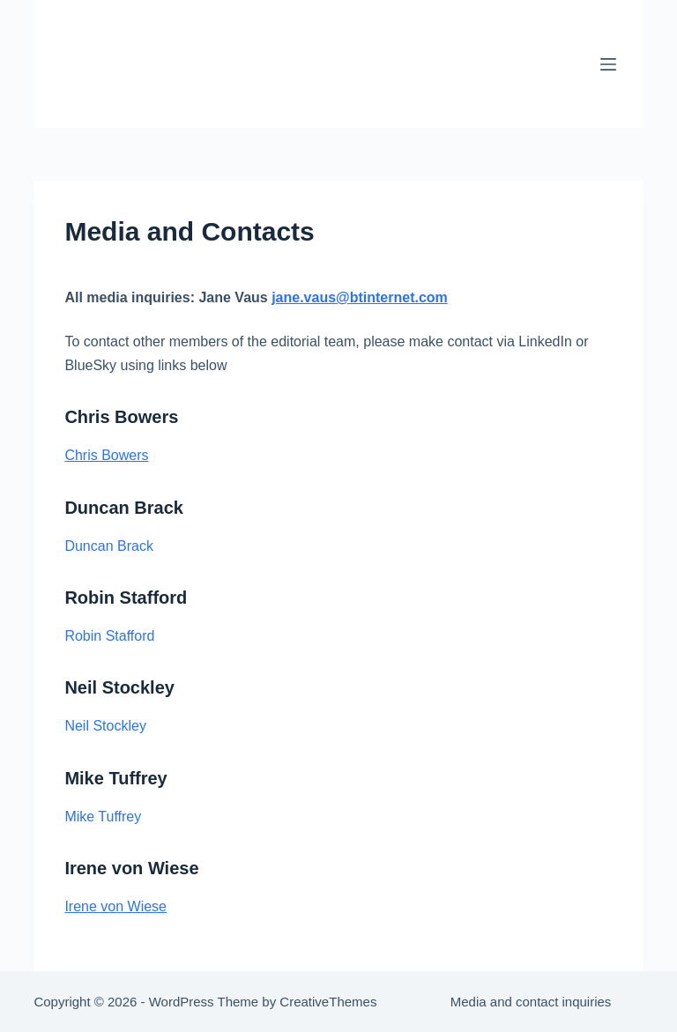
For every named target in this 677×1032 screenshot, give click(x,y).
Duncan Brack (108, 545)
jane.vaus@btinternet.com (360, 297)
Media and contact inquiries (531, 1001)
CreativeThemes (327, 1001)
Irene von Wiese (115, 906)
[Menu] (608, 64)
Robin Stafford (109, 635)
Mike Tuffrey (102, 816)
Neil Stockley (104, 725)
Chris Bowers (106, 455)
